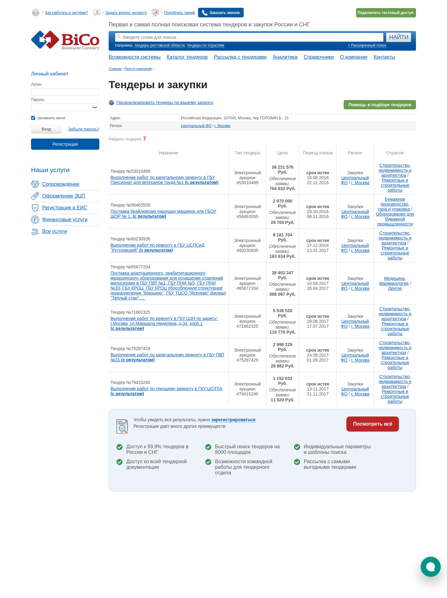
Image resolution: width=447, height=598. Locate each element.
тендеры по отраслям (205, 45)
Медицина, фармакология (394, 281)
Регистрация (65, 144)
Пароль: (38, 100)
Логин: (36, 84)
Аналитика (285, 57)
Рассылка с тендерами (240, 57)
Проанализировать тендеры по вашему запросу (164, 102)
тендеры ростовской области (159, 45)
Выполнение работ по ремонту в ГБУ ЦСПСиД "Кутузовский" (158, 248)
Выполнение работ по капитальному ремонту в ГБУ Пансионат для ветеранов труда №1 (165, 180)
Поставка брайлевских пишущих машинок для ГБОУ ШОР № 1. (163, 214)
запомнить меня (48, 118)
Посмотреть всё (372, 424)
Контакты (384, 57)
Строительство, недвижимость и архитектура (395, 170)
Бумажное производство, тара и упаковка (394, 204)
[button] (431, 567)
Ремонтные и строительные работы (395, 185)
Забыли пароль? (83, 129)
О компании (353, 57)
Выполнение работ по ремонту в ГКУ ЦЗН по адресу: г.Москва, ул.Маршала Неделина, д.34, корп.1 (164, 323)
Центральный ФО (196, 126)
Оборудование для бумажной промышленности (395, 219)
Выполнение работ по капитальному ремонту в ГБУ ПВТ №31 (167, 357)
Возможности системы (134, 57)
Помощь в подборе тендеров (379, 104)
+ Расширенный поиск (367, 45)
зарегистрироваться (233, 419)
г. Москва (222, 126)
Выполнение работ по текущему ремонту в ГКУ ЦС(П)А (167, 391)
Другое (395, 288)
